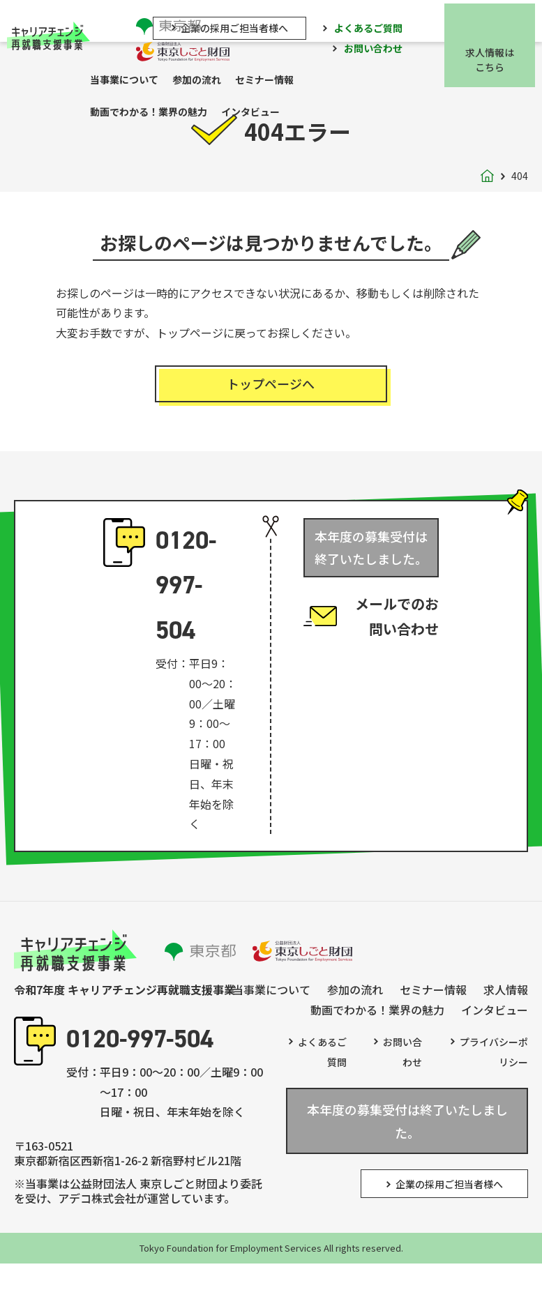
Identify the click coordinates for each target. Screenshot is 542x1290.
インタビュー (257, 115)
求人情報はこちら (497, 58)
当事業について (131, 81)
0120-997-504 (186, 591)
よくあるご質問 (375, 26)
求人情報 (505, 996)
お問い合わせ (380, 47)
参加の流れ (203, 81)
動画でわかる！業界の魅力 (155, 115)
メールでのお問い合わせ (397, 629)
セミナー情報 (271, 81)
